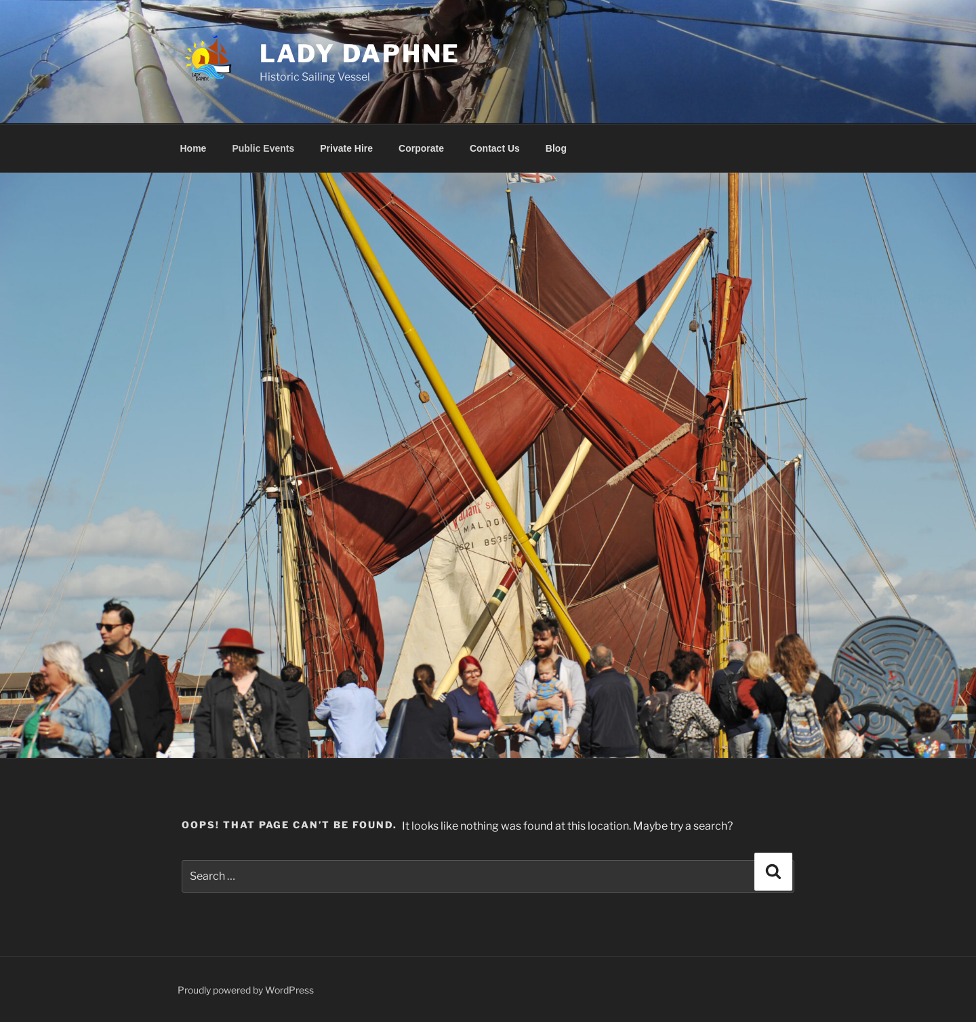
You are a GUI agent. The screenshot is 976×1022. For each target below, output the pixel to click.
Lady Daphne (360, 53)
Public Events (263, 148)
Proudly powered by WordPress (246, 990)
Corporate (421, 148)
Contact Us (495, 148)
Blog (556, 148)
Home (193, 148)
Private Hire (346, 148)
